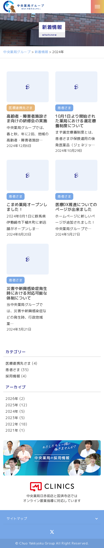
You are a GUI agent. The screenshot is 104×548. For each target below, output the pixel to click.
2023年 (11, 417)
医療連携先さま (18, 363)
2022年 (11, 424)
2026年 (11, 398)
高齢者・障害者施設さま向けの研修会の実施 (27, 118)
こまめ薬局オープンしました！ (27, 207)
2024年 (11, 411)
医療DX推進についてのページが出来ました (76, 207)
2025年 (11, 405)
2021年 (11, 430)
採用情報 (12, 376)
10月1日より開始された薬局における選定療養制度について (75, 120)
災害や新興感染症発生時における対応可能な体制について (27, 293)
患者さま (12, 369)
